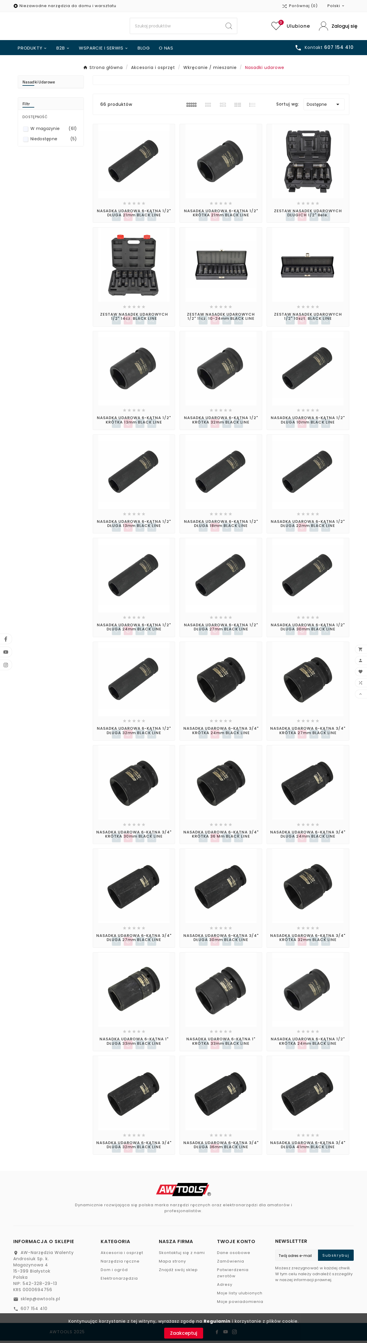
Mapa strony (172, 1263)
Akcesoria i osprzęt (122, 1255)
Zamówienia (230, 1263)
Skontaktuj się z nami (182, 1255)
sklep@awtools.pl (40, 1301)
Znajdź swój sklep (178, 1272)
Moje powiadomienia (240, 1304)
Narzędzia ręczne (120, 1263)
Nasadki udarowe (38, 84)
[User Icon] (336, 27)
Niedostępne (53, 141)
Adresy (224, 1287)
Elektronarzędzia (119, 1280)
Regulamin (217, 1321)
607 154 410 (34, 1311)
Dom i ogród (114, 1272)
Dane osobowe (233, 1255)
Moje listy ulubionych (239, 1295)
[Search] (175, 27)
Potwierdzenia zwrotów (233, 1275)
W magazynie (53, 131)
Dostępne (324, 106)
